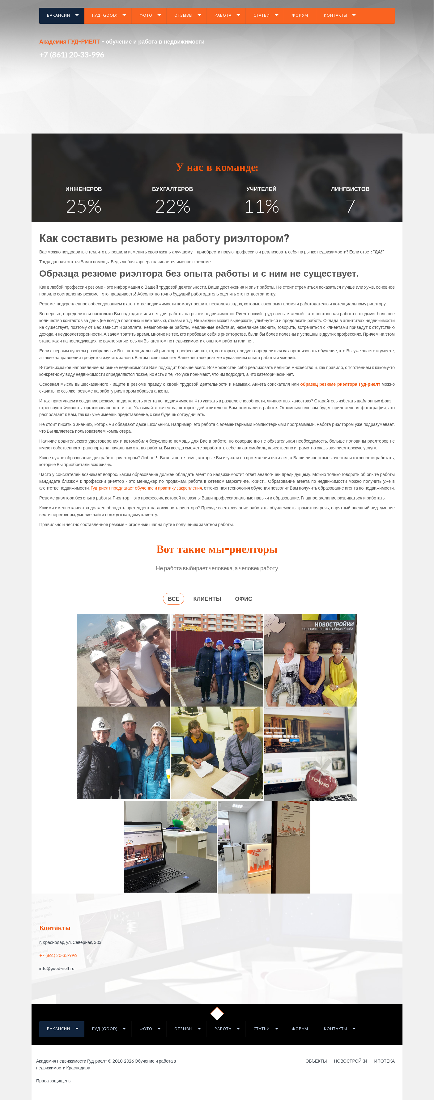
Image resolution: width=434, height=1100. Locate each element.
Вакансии (58, 15)
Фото (145, 15)
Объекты (316, 1061)
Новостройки (350, 1061)
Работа (223, 15)
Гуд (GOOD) (104, 15)
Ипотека (384, 1061)
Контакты (335, 15)
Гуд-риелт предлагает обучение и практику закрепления (146, 488)
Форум (300, 15)
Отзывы (183, 15)
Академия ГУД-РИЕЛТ (69, 42)
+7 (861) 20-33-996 (71, 54)
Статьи (261, 15)
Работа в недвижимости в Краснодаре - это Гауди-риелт (85, 1082)
